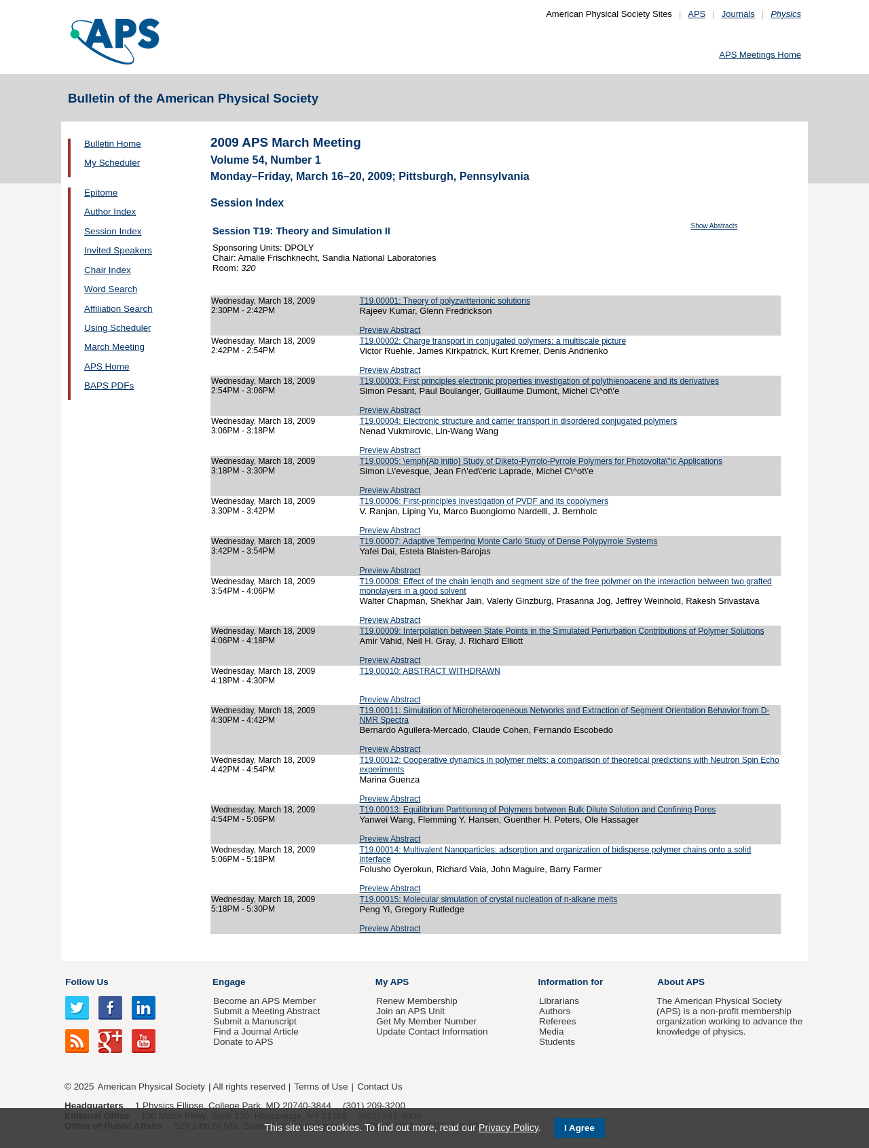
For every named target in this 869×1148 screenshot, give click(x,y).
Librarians (559, 1001)
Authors (554, 1011)
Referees (557, 1021)
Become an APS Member (264, 1001)
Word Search (110, 289)
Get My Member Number (426, 1021)
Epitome (100, 192)
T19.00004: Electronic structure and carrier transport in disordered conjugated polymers (518, 421)
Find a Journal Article (255, 1031)
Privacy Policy (508, 1127)
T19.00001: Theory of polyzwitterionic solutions (444, 301)
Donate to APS (243, 1042)
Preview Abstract (389, 330)
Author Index (110, 212)
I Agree (579, 1128)
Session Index (112, 231)
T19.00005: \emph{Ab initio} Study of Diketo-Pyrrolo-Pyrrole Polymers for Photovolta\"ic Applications (540, 461)
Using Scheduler (117, 328)
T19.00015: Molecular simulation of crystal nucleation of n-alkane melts (488, 899)
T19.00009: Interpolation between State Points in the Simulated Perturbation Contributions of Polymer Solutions (561, 631)
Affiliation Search (118, 309)
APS (696, 14)
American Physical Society (151, 1086)
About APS (681, 982)
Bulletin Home (112, 144)
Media (551, 1031)
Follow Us (86, 982)
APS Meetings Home (760, 55)
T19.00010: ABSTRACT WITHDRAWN (429, 671)
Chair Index (107, 270)
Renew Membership (417, 1001)
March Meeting (114, 347)
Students (557, 1042)
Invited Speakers (118, 250)
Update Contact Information (431, 1031)
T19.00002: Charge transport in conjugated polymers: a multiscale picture (492, 341)
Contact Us (379, 1086)
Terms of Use (321, 1086)
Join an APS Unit (410, 1011)
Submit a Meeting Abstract (266, 1011)
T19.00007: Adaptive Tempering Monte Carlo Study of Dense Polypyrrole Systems (508, 541)
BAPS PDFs (109, 385)
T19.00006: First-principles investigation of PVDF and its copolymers (483, 501)
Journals (738, 14)
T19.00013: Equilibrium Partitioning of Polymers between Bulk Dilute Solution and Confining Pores (537, 809)
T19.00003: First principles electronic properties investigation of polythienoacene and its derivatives (539, 381)
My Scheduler (112, 163)
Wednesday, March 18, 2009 (263, 301)
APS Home (106, 366)
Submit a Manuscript (254, 1021)
